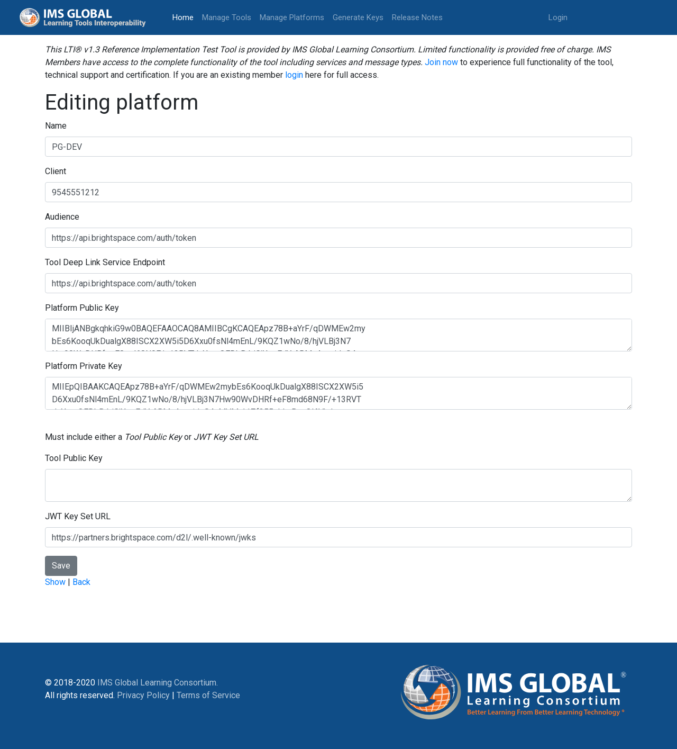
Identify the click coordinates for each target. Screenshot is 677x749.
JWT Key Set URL (78, 516)
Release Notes (417, 17)
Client (55, 171)
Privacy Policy (143, 695)
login (294, 75)
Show (55, 582)
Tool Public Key (74, 458)
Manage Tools (226, 17)
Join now (441, 62)
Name (56, 126)
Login (558, 17)
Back (81, 582)
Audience (62, 217)
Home (185, 16)
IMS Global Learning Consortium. (157, 683)
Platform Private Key (83, 366)
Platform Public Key (82, 308)
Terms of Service (208, 695)
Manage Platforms (292, 17)
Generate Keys (358, 17)
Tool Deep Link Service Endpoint (105, 262)
